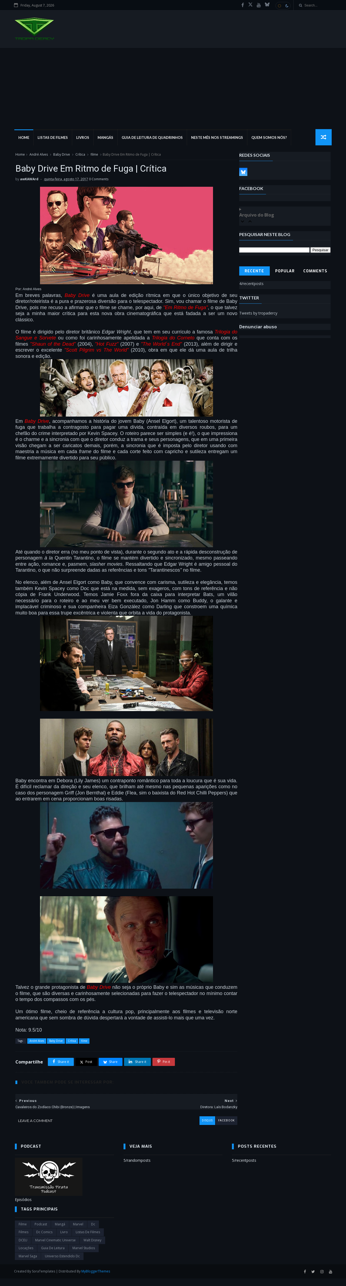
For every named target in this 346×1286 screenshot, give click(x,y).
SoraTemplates (44, 1279)
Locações (26, 1256)
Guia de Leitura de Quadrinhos (152, 138)
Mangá (60, 1231)
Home (24, 138)
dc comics (44, 1240)
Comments (316, 272)
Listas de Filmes (53, 138)
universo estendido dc (62, 1263)
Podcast (41, 1231)
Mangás (106, 138)
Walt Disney (92, 1247)
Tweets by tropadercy (258, 313)
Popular (285, 272)
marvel (78, 1231)
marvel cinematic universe (55, 1247)
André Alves (38, 155)
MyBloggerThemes (96, 1279)
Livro (64, 1240)
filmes (23, 1240)
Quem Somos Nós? (269, 138)
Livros (83, 138)
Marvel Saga (28, 1263)
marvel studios (83, 1256)
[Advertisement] (173, 89)
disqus (195, 1128)
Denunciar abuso (258, 328)
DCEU (23, 1247)
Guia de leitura (53, 1256)
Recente (254, 272)
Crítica (80, 155)
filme (94, 155)
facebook (214, 1128)
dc (93, 1231)
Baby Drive (61, 155)
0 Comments (98, 180)
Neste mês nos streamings (218, 138)
